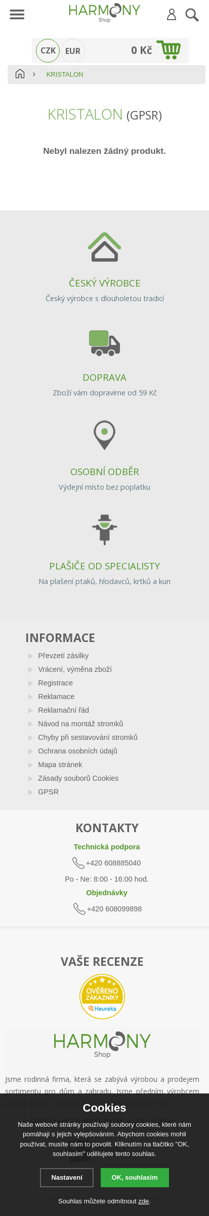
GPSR (48, 792)
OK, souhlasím (135, 1177)
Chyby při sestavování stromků (88, 737)
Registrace (55, 683)
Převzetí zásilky (63, 656)
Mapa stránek (60, 765)
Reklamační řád (63, 710)
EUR (72, 50)
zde (143, 1201)
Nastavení (66, 1177)
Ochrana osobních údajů (77, 751)
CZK (48, 50)
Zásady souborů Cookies (78, 778)
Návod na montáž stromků (80, 724)
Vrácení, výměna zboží (75, 669)
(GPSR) (144, 115)
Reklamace (56, 696)
